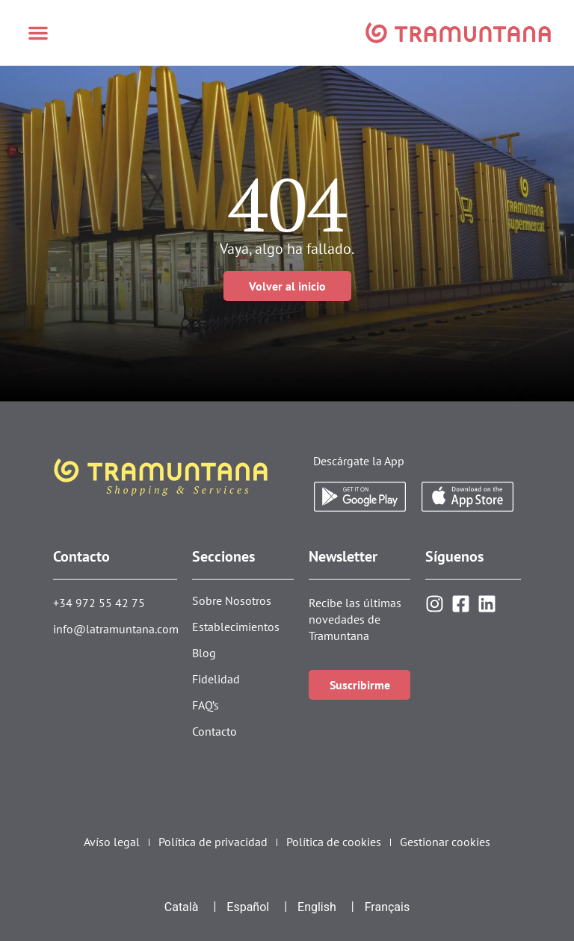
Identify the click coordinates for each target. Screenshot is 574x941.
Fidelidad (216, 678)
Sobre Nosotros (231, 600)
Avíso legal (112, 842)
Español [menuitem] (247, 907)
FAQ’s (205, 705)
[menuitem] (181, 907)
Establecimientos (236, 626)
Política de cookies (333, 842)
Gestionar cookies (445, 842)
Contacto (214, 731)
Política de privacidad (213, 842)
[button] (38, 33)
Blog (204, 652)
